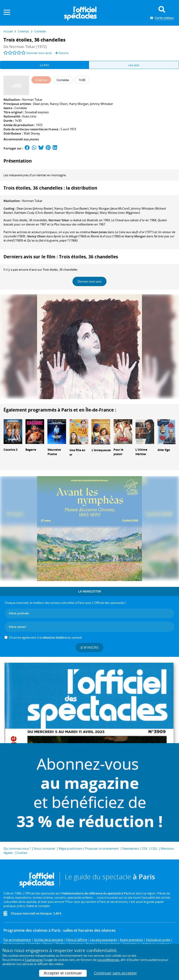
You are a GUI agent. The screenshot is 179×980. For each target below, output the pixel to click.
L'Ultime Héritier (141, 452)
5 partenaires (34, 960)
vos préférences (108, 960)
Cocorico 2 (10, 450)
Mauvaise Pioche (54, 452)
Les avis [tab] (133, 65)
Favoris (62, 53)
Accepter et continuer (63, 973)
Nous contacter (44, 848)
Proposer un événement (102, 848)
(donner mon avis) (39, 53)
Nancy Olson (59, 104)
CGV (145, 848)
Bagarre (30, 450)
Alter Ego (164, 450)
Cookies (21, 853)
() (35, 208)
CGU (154, 848)
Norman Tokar (32, 99)
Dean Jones (40, 104)
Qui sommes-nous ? (17, 848)
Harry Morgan (79, 104)
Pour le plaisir (118, 452)
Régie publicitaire (70, 848)
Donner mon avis (89, 281)
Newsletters (130, 848)
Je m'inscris (89, 647)
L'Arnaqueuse (101, 450)
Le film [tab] (44, 65)
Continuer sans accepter (115, 973)
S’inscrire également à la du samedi (45, 637)
